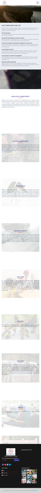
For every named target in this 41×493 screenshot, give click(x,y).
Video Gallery (5, 475)
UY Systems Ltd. (34, 490)
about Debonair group (11, 456)
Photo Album (5, 472)
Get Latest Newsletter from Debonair (10, 458)
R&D (3, 470)
